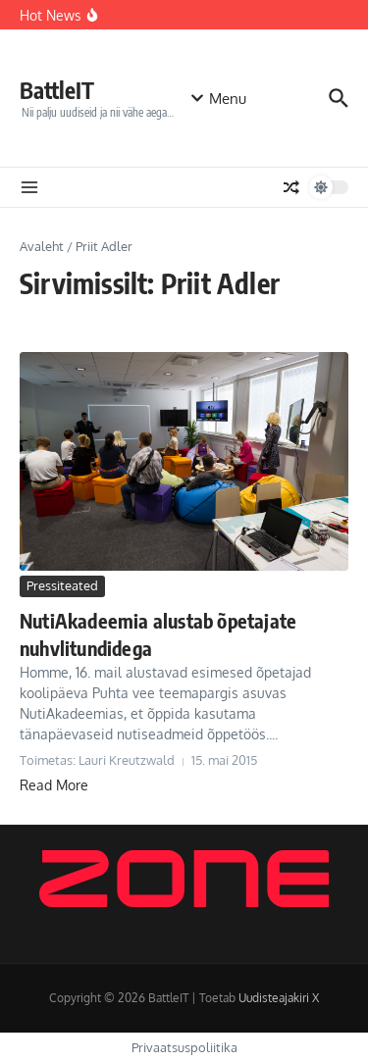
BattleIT (57, 90)
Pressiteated (62, 585)
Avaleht (42, 246)
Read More (54, 785)
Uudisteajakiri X (278, 997)
